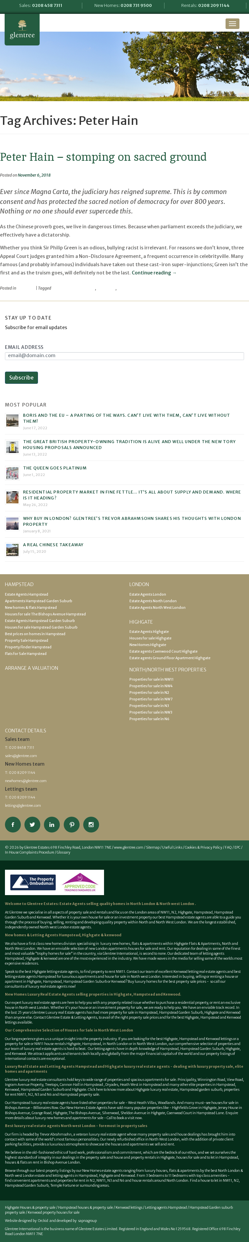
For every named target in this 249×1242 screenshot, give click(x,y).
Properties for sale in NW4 (151, 686)
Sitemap (153, 847)
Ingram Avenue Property (24, 1085)
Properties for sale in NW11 (151, 679)
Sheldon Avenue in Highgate (143, 1113)
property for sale (129, 1007)
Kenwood (118, 981)
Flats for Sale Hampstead (26, 654)
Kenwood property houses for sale (54, 1212)
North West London (152, 1044)
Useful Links (172, 847)
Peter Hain (106, 288)
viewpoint (26, 288)
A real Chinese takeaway (53, 544)
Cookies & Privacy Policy (203, 847)
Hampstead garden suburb (201, 1089)
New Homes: (123, 5)
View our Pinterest (72, 825)
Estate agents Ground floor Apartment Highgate (169, 658)
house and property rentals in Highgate (144, 1157)
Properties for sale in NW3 (150, 712)
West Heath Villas (142, 1103)
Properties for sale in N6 (149, 719)
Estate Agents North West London (157, 608)
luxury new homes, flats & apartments (131, 944)
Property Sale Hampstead (26, 640)
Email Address (24, 347)
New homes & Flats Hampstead (31, 608)
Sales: (40, 5)
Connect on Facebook (13, 825)
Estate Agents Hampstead (26, 594)
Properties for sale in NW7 (150, 699)
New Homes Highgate (147, 645)
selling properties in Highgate (104, 994)
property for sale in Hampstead (133, 1012)
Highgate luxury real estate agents (137, 1066)
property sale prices (144, 1017)
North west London (176, 904)
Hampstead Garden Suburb (85, 981)
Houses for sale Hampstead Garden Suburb (41, 627)
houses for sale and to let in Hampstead (207, 1157)
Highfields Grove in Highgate (194, 1108)
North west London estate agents (65, 927)
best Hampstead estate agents (182, 917)
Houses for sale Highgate (150, 638)
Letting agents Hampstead (166, 1207)
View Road (235, 1080)
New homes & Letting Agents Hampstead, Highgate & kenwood (63, 935)
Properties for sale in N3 (149, 706)
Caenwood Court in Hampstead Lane (195, 1113)
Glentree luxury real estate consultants (35, 1080)
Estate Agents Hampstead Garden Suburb (40, 621)
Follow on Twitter (32, 825)
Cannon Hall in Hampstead (82, 1085)
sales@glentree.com (21, 756)
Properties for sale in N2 (149, 693)
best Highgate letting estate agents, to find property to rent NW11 (75, 972)
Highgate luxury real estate (156, 1089)
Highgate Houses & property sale (30, 1207)
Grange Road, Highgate (49, 1113)
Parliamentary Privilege (73, 288)
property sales (134, 1126)
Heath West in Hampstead (141, 1085)
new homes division (61, 944)
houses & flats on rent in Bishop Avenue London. (43, 1162)
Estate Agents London (147, 594)
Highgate (185, 912)
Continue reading (154, 273)
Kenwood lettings (129, 1207)
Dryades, (112, 1085)
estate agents (50, 1003)
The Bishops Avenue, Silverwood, (94, 1113)
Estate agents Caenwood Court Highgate (163, 651)
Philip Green (128, 288)
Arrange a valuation (31, 668)
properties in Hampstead (215, 1085)
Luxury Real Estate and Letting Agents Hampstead (51, 1066)
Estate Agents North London (153, 601)
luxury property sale (215, 1066)
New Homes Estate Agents (86, 1108)
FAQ (228, 847)
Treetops (51, 1085)
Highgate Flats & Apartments (197, 944)
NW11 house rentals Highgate (57, 1044)
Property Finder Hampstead (28, 647)
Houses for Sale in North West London (99, 1030)
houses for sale (139, 948)
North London (143, 904)
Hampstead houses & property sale (85, 1207)
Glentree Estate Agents (22, 29)
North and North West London (162, 922)
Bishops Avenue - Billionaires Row (31, 1108)
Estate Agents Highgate (149, 632)
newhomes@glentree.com (26, 781)
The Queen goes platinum (55, 468)
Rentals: (205, 5)
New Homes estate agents (102, 1171)
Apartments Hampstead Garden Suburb (38, 601)
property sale (79, 912)
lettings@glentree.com (23, 806)
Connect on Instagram (91, 825)
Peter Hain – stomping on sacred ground (103, 157)
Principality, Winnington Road (201, 1080)
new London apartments (108, 948)
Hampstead (203, 912)
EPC (237, 847)
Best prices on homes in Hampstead (35, 634)
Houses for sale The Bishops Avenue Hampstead (45, 614)
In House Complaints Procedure (29, 852)
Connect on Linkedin (52, 825)
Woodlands (166, 1103)
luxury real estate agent (107, 1134)
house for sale (99, 917)
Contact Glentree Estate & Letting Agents (65, 1017)
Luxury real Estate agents (66, 1012)
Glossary (63, 852)
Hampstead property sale (79, 1094)
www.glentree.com (128, 847)
